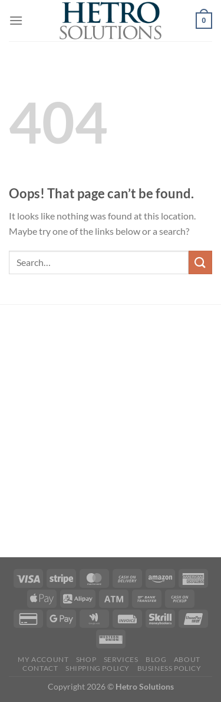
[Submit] (200, 262)
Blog (156, 659)
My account (43, 659)
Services (121, 659)
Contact (40, 668)
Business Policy (169, 668)
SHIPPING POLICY (97, 668)
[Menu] (16, 20)
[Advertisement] (110, 432)
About (187, 659)
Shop (86, 659)
